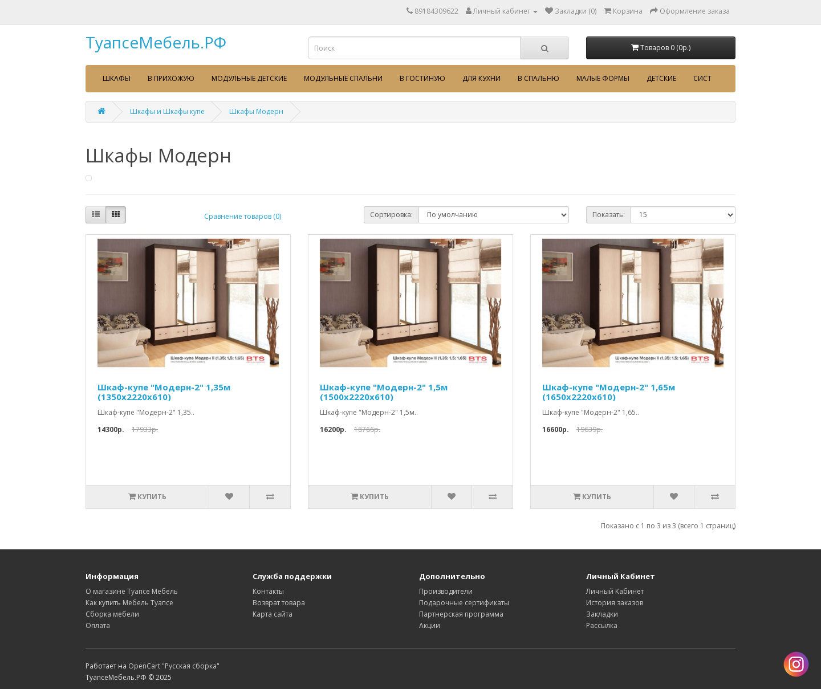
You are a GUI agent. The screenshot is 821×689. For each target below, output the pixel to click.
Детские (661, 78)
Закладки (602, 614)
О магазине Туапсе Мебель (132, 591)
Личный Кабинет (615, 591)
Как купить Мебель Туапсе (129, 603)
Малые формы (602, 78)
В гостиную (422, 78)
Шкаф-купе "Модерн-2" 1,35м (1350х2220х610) (163, 391)
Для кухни (481, 78)
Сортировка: (391, 214)
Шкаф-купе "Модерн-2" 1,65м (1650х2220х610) (608, 391)
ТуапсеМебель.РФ (156, 42)
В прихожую (171, 78)
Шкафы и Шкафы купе (167, 111)
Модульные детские (249, 78)
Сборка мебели (112, 614)
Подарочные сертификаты (464, 603)
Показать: (608, 214)
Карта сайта (272, 614)
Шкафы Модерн (256, 111)
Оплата (98, 625)
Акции (429, 625)
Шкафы (117, 78)
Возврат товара (279, 603)
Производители (446, 591)
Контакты (268, 591)
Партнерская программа (461, 614)
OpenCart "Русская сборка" (174, 666)
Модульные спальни (343, 78)
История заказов (614, 603)
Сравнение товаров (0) (242, 216)
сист (702, 78)
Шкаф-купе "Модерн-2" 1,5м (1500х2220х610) (384, 391)
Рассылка (601, 625)
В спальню (538, 78)
